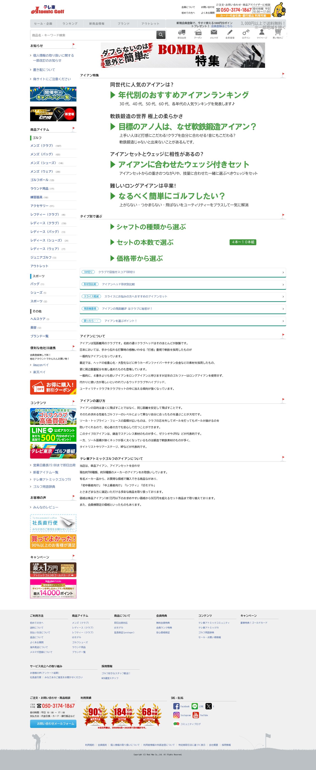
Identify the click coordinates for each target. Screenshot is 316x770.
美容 (37, 327)
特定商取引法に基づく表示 (192, 745)
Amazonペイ (41, 365)
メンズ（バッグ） (46, 154)
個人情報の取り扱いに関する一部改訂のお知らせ (53, 58)
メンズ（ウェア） (46, 171)
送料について (37, 628)
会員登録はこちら (221, 26)
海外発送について (39, 647)
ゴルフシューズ (80, 642)
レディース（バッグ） (49, 231)
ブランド (124, 23)
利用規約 (89, 745)
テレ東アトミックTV (209, 628)
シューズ (39, 292)
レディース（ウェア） (49, 248)
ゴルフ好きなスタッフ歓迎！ (116, 673)
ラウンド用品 (43, 188)
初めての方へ (188, 13)
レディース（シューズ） (50, 240)
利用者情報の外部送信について (159, 745)
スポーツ (39, 301)
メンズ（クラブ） (47, 145)
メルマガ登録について (41, 652)
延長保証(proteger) (124, 632)
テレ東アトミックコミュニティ (214, 623)
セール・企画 (43, 23)
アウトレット (150, 23)
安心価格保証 (163, 632)
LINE (197, 706)
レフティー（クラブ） (49, 214)
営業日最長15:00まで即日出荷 (54, 465)
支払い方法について (40, 632)
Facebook (181, 706)
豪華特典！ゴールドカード (254, 623)
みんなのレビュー (46, 507)
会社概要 (213, 745)
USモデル (76, 637)
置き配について (44, 69)
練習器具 (40, 197)
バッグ (38, 284)
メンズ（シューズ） (47, 162)
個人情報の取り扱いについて (125, 745)
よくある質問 (208, 13)
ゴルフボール (43, 179)
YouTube (200, 715)
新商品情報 (97, 23)
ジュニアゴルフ (44, 257)
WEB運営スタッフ (110, 678)
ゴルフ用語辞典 (44, 486)
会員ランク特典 (164, 628)
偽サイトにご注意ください (52, 79)
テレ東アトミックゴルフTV (52, 479)
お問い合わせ (208, 7)
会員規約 (102, 745)
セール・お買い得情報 (210, 637)
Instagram (182, 715)
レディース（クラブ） (49, 223)
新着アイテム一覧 (46, 472)
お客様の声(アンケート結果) (44, 673)
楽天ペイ (39, 372)
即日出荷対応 (121, 623)
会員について (188, 7)
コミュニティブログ (187, 724)
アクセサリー (43, 205)
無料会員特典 (163, 623)
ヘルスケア (41, 318)
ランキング (70, 23)
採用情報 (226, 745)
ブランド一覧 (40, 336)
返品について (37, 637)
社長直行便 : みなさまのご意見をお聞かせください (56, 677)
